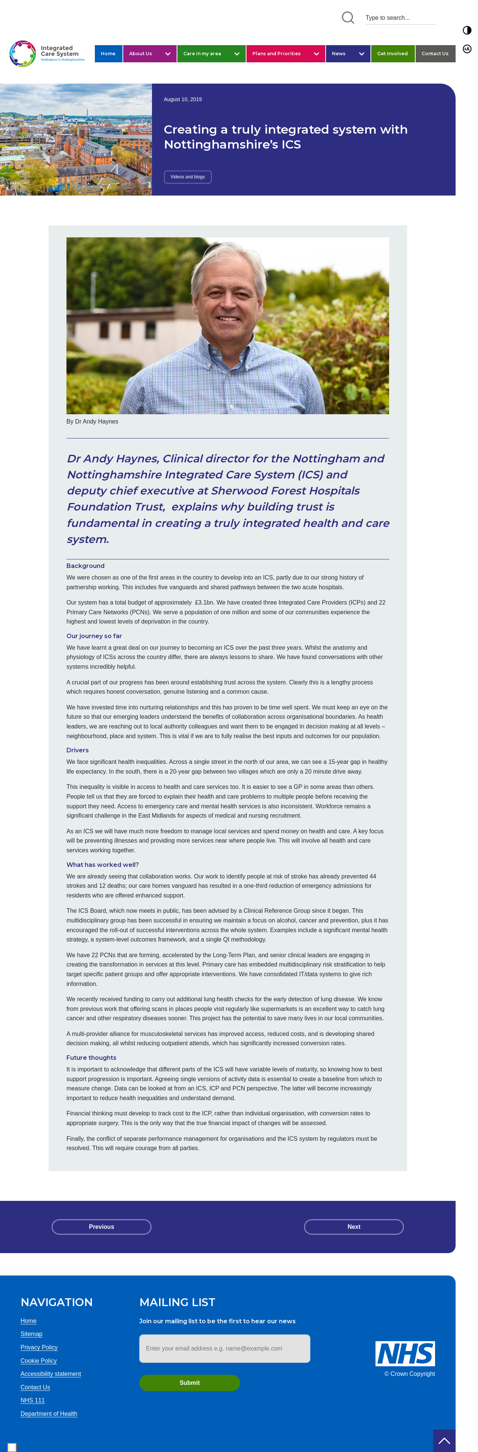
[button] (467, 30)
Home (108, 53)
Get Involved (392, 53)
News (338, 53)
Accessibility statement (51, 1374)
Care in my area (202, 53)
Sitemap (32, 1334)
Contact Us (435, 53)
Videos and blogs (188, 176)
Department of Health (49, 1414)
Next (354, 1227)
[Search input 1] (401, 18)
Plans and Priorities (276, 53)
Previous (101, 1227)
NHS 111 (33, 1400)
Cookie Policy (39, 1361)
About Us (140, 53)
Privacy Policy (39, 1347)
